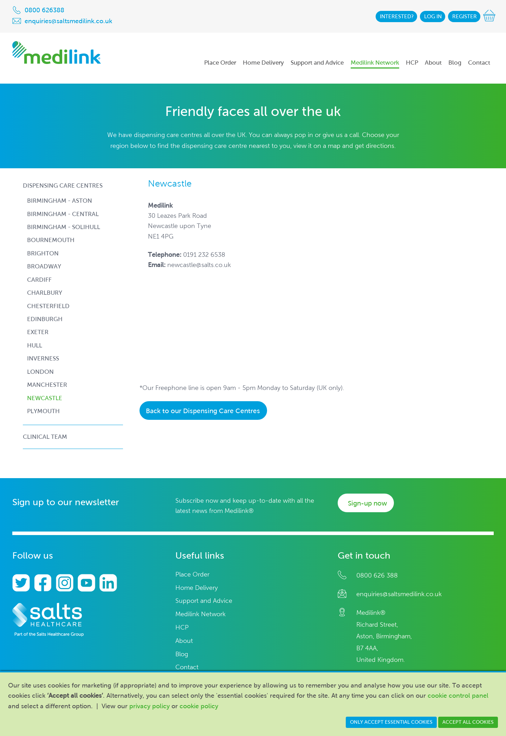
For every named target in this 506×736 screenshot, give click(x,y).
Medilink (56, 52)
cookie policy (199, 706)
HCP (182, 627)
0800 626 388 (377, 575)
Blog (181, 654)
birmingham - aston (59, 200)
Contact (187, 667)
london (40, 372)
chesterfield (48, 306)
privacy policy (149, 706)
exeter (37, 332)
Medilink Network (200, 614)
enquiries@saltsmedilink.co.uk (399, 594)
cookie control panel (458, 695)
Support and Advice (203, 601)
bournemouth (50, 240)
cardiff (39, 279)
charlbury (44, 292)
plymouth (43, 411)
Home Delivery (196, 588)
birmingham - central (63, 214)
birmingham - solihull (63, 227)
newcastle (44, 398)
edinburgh (45, 319)
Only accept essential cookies (391, 722)
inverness (43, 358)
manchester (47, 385)
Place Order (192, 574)
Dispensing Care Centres (63, 185)
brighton (43, 253)
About (184, 641)
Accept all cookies (468, 722)
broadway (44, 266)
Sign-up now (367, 503)
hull (34, 345)
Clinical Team (45, 437)
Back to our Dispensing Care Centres (203, 411)
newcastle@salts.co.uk (199, 264)
